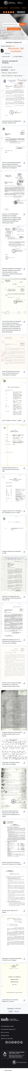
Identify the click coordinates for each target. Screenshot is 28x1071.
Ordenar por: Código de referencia (9, 72)
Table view (12, 70)
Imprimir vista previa (7, 67)
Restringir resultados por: (14, 42)
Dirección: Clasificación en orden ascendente (12, 75)
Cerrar (13, 46)
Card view (5, 70)
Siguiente (16, 1011)
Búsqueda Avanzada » (14, 28)
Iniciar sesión (20, 12)
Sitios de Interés (14, 7)
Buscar (22, 24)
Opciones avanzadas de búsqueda (10, 62)
